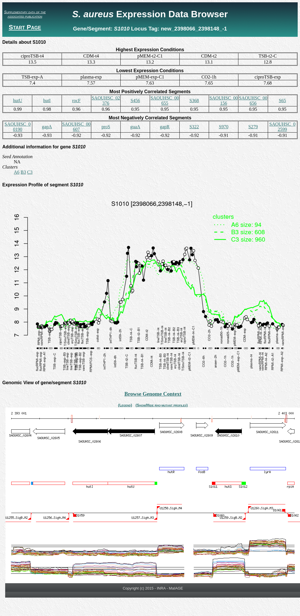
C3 (30, 172)
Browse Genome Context (152, 394)
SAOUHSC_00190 (18, 127)
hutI (47, 100)
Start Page (25, 27)
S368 (194, 100)
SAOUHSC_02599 (282, 127)
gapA (47, 126)
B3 (23, 172)
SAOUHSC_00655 (165, 100)
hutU (17, 100)
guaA (135, 126)
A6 (17, 172)
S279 (253, 126)
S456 (135, 100)
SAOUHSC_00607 (76, 127)
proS (105, 126)
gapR (165, 126)
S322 (194, 126)
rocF (76, 100)
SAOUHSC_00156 (223, 100)
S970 (223, 126)
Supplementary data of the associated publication (25, 14)
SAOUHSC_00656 (253, 100)
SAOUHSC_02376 (106, 100)
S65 (282, 100)
